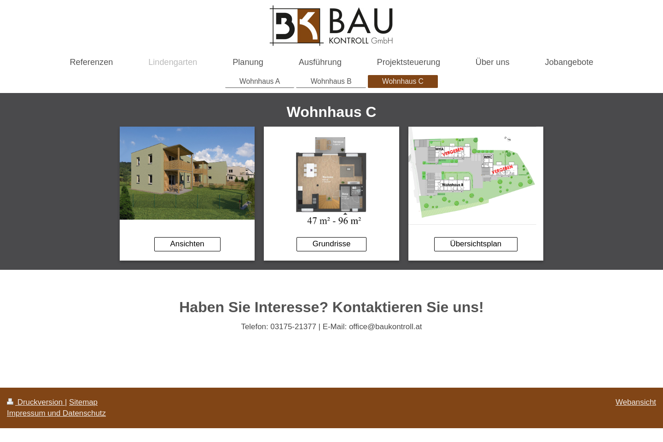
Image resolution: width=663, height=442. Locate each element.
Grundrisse (332, 243)
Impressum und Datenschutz (56, 413)
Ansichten (187, 243)
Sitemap (83, 402)
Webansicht (636, 402)
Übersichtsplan (475, 243)
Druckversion (36, 402)
